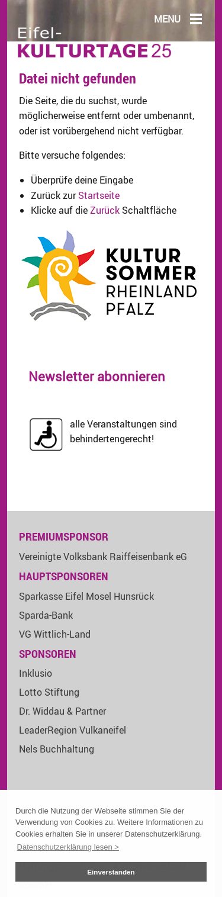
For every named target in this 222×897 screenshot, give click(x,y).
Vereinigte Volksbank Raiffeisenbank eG (103, 556)
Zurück (105, 210)
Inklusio (35, 673)
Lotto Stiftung (49, 692)
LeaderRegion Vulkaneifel (72, 730)
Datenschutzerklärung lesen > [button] (68, 847)
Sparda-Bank (46, 615)
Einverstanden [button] (111, 872)
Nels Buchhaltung (56, 748)
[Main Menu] (196, 18)
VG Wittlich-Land (55, 634)
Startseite (99, 195)
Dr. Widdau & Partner (62, 711)
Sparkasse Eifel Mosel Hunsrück (86, 596)
